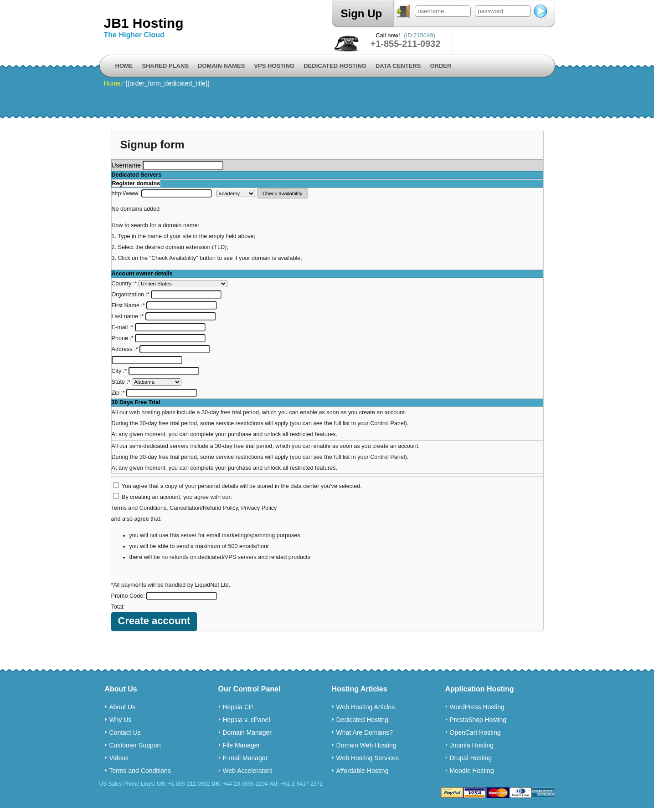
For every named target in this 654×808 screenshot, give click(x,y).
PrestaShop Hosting (478, 719)
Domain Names (221, 65)
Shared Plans (165, 65)
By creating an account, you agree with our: (177, 497)
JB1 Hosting (144, 22)
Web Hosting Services (367, 758)
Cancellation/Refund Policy (204, 508)
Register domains (136, 183)
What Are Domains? (364, 732)
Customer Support (135, 745)
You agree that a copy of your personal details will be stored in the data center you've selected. (242, 486)
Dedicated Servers (137, 175)
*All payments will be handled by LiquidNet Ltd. (171, 585)
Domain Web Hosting (366, 745)
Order (440, 65)
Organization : (167, 294)
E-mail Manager (245, 758)
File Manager (241, 745)
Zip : (154, 393)
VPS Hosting (274, 65)
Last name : (164, 316)
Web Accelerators (248, 770)
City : (155, 371)
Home (124, 65)
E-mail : (159, 327)
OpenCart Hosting (475, 732)
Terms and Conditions (139, 508)
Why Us (120, 719)
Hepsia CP (238, 707)
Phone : (159, 338)
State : (147, 382)
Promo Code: (164, 596)
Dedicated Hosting (335, 65)
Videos (119, 758)
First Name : (164, 305)
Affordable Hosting (362, 770)
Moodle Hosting (472, 770)
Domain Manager (247, 732)
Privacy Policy (259, 508)
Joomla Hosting (472, 745)
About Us (122, 707)
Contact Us (125, 732)
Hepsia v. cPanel (246, 719)
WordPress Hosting (477, 707)
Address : (161, 349)
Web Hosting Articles (365, 707)
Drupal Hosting (471, 758)
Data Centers (398, 65)
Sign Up (361, 13)
